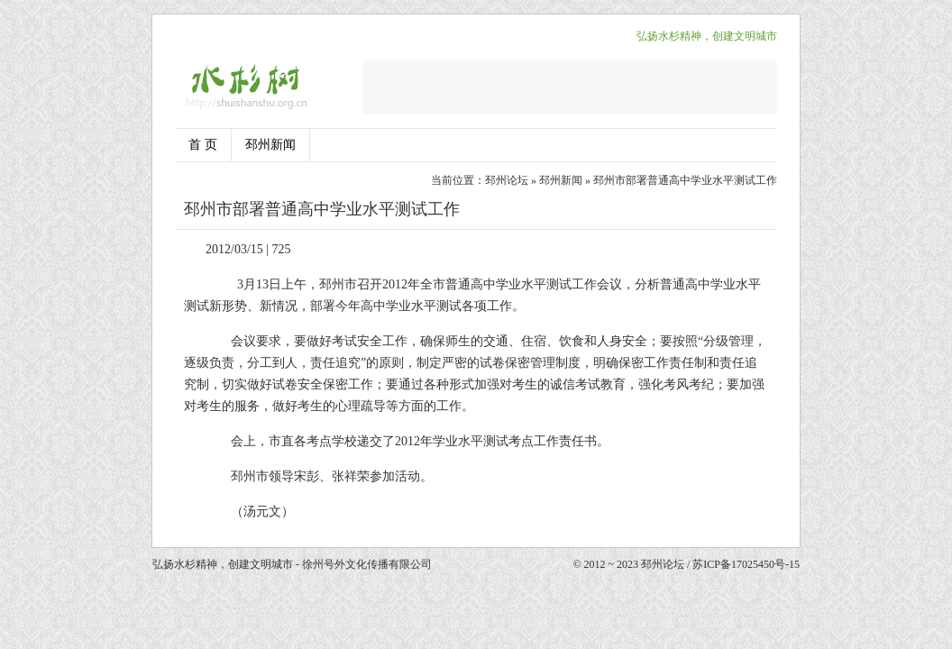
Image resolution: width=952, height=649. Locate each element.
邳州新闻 (270, 144)
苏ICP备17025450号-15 (746, 564)
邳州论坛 (506, 180)
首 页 (202, 144)
